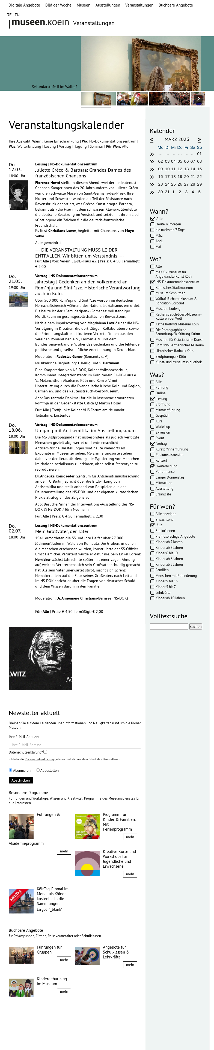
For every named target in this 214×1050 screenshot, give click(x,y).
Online (161, 393)
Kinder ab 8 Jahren (169, 547)
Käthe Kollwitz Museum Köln (177, 324)
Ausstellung (164, 488)
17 (167, 176)
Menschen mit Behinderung (176, 575)
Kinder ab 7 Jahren (169, 542)
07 (193, 161)
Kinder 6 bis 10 (167, 553)
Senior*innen (165, 530)
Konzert (161, 460)
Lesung (50, 146)
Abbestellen (47, 770)
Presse (82, 1035)
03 (167, 161)
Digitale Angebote (24, 5)
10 (167, 169)
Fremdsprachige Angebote (175, 536)
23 (160, 184)
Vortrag (65, 146)
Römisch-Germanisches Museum (180, 345)
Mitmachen (164, 482)
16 (160, 176)
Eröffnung (163, 404)
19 (180, 176)
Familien (162, 570)
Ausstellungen (108, 5)
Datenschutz (47, 1035)
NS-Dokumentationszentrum (113, 141)
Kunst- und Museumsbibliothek (179, 362)
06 (186, 161)
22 (199, 176)
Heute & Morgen (168, 224)
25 (173, 184)
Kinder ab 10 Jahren (170, 598)
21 (193, 176)
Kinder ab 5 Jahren (169, 564)
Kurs (159, 421)
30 (160, 191)
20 (186, 176)
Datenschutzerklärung (39, 759)
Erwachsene (165, 519)
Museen (83, 5)
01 (199, 153)
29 (199, 184)
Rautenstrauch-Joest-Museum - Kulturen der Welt (178, 316)
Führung (162, 387)
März (159, 235)
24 (167, 184)
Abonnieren (20, 770)
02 (160, 161)
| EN (13, 14)
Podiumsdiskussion (169, 454)
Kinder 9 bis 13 (167, 581)
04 (173, 161)
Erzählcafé (163, 494)
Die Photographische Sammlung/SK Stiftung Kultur (178, 332)
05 (180, 161)
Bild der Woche (58, 5)
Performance (165, 471)
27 (186, 184)
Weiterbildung (29, 146)
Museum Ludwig (168, 308)
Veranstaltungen (139, 5)
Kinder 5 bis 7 (166, 587)
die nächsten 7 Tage (170, 230)
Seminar (97, 146)
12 (180, 169)
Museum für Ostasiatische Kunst (179, 339)
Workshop (163, 426)
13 (186, 169)
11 (173, 169)
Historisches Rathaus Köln (175, 351)
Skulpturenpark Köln (171, 356)
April (159, 241)
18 (173, 176)
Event (160, 438)
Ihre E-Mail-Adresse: (24, 736)
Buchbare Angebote (176, 5)
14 (193, 169)
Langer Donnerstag (170, 477)
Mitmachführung (168, 410)
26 (180, 184)
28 (193, 184)
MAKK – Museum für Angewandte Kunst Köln (174, 274)
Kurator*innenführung (172, 449)
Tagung (81, 146)
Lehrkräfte (163, 592)
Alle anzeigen (166, 514)
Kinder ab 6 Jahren (169, 558)
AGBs (67, 1035)
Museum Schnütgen (170, 293)
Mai (158, 246)
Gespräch (162, 415)
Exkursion (163, 432)
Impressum (22, 1035)
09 (160, 169)
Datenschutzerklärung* (28, 752)
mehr (64, 851)
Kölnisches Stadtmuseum (174, 287)
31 (167, 191)
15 (199, 169)
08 (199, 161)
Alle (125, 146)
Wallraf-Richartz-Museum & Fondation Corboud (176, 300)
